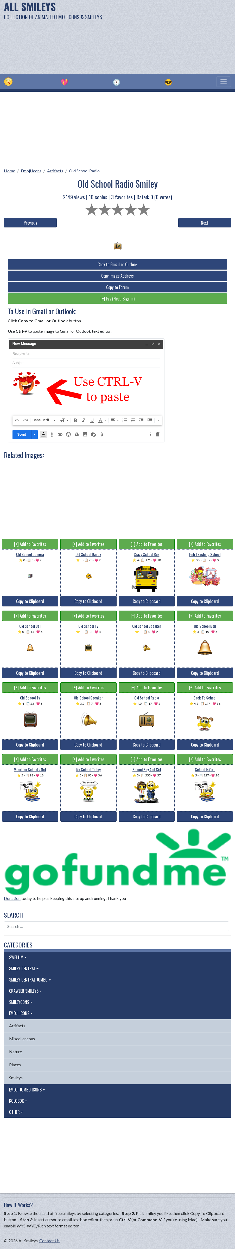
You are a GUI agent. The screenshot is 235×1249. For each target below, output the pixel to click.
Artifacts (55, 170)
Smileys (16, 1077)
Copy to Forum (117, 287)
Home (9, 170)
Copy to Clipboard (30, 601)
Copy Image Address (117, 276)
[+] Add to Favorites (30, 544)
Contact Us (49, 1240)
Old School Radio (84, 170)
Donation (12, 898)
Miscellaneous (22, 1038)
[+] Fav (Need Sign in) (117, 299)
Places (15, 1064)
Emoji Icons (31, 170)
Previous (30, 223)
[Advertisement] (158, 36)
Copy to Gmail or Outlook (117, 264)
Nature (15, 1051)
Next (204, 223)
